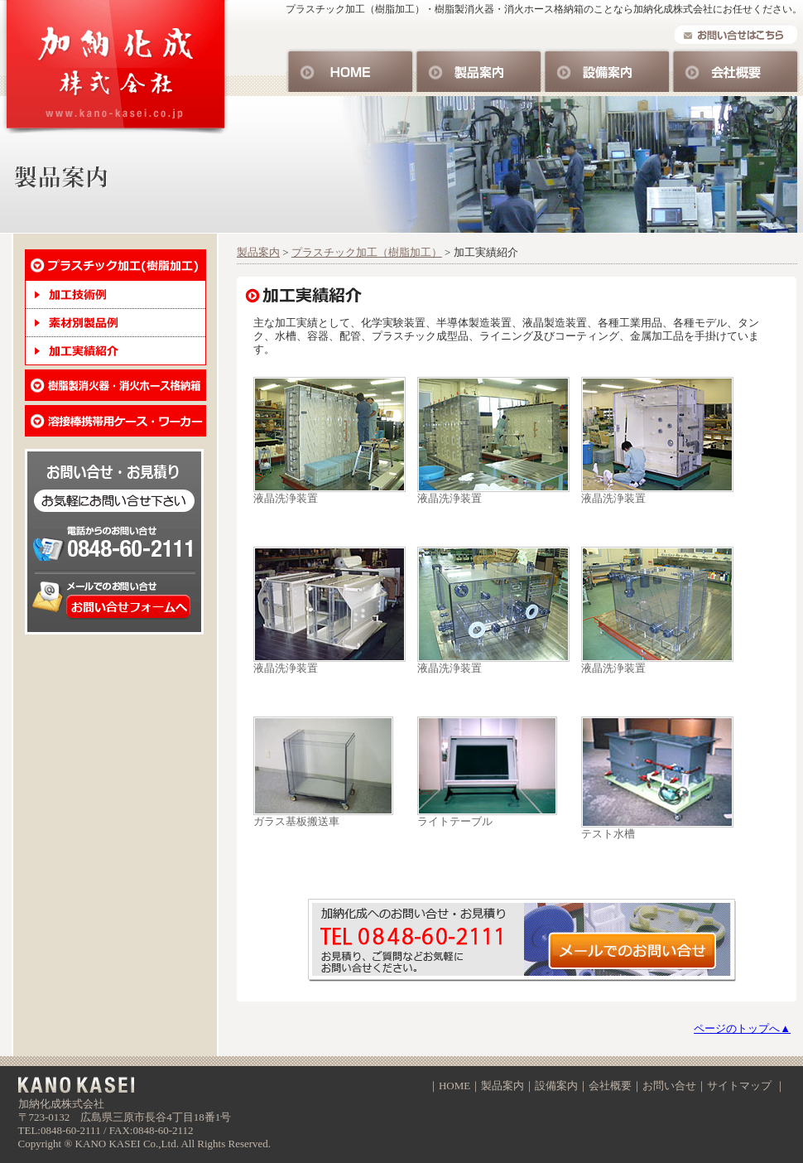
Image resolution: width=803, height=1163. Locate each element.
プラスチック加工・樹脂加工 (115, 265)
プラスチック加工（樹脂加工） (366, 252)
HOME (350, 70)
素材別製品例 (115, 323)
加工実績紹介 (115, 351)
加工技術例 (115, 295)
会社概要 (735, 70)
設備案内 (607, 70)
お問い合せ (525, 940)
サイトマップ (739, 1085)
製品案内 (479, 70)
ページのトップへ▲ (742, 1028)
